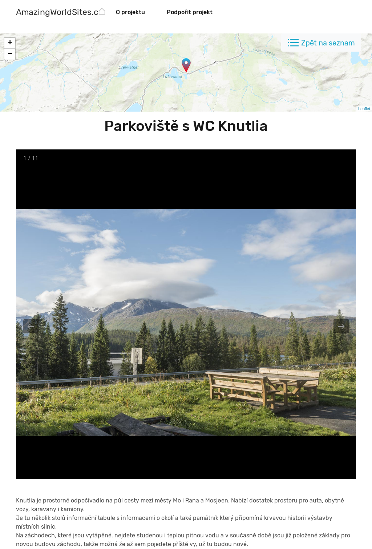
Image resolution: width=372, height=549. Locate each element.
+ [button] (10, 43)
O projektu (130, 12)
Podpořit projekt (190, 12)
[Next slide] (341, 326)
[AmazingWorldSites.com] (63, 12)
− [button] (10, 54)
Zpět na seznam (328, 43)
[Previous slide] (31, 326)
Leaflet (364, 109)
